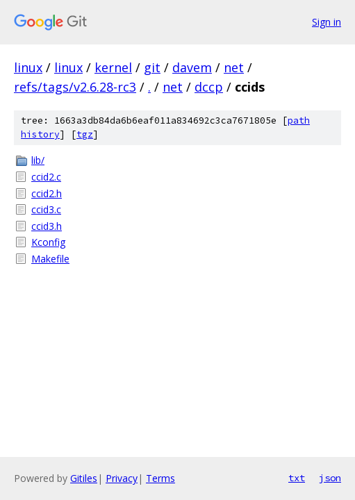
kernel (113, 67)
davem (192, 67)
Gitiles (83, 478)
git (152, 67)
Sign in (326, 21)
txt (296, 478)
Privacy (122, 478)
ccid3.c (46, 209)
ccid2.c (46, 176)
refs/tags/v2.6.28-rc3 (75, 86)
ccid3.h (46, 226)
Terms (160, 478)
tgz (84, 134)
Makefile (50, 258)
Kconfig (48, 242)
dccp (209, 86)
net (234, 67)
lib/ (37, 160)
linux (28, 67)
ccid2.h (46, 193)
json (330, 478)
